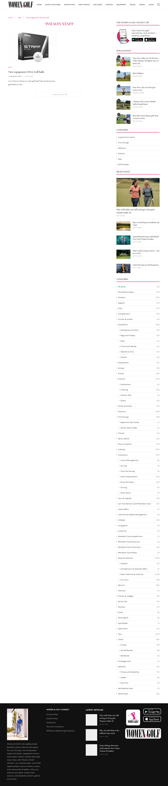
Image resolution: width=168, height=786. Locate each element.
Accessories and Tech (140, 330)
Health (140, 677)
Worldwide (140, 655)
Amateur (139, 297)
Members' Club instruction (139, 547)
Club (139, 308)
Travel (133, 4)
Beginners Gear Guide (140, 422)
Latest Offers (139, 509)
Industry (139, 449)
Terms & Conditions (55, 727)
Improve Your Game (126, 137)
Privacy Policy (52, 714)
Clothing (140, 389)
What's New (139, 694)
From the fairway (140, 471)
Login (151, 4)
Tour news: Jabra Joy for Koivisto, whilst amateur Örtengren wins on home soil (146, 60)
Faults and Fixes (139, 406)
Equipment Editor (16, 76)
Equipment (121, 4)
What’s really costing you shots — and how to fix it (146, 252)
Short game (139, 617)
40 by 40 (139, 286)
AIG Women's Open (139, 292)
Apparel (139, 303)
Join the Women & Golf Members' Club (139, 503)
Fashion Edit (140, 395)
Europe (139, 368)
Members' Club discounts (139, 541)
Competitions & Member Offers (140, 569)
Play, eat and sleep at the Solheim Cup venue (146, 224)
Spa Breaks (139, 623)
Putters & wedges (139, 596)
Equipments (139, 362)
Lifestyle (139, 520)
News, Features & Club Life (140, 574)
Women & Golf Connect (57, 710)
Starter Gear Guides (140, 428)
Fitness (139, 433)
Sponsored (139, 628)
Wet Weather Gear (139, 688)
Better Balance (138, 73)
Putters (140, 357)
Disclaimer (51, 723)
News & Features (53, 4)
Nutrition (140, 683)
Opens (142, 4)
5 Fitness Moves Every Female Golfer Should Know (144, 103)
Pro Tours (140, 580)
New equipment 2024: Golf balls (26, 71)
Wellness (97, 4)
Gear (120, 159)
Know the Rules (140, 482)
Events (139, 373)
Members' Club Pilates (139, 552)
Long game (139, 525)
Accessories (140, 384)
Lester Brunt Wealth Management (139, 514)
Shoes (140, 400)
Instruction (69, 4)
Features (139, 411)
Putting (140, 487)
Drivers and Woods (140, 346)
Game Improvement (140, 476)
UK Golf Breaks (140, 650)
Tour (139, 634)
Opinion (139, 585)
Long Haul (139, 531)
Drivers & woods (139, 319)
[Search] (158, 4)
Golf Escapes (123, 164)
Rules (139, 612)
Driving (140, 466)
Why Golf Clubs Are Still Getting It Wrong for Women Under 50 (135, 211)
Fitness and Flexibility (140, 672)
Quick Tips (139, 601)
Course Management (140, 460)
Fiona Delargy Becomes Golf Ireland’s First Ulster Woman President (146, 238)
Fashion (109, 4)
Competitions (139, 314)
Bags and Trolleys (140, 335)
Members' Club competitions (139, 536)
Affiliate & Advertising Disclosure (60, 731)
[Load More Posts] (59, 94)
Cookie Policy (52, 718)
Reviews (139, 607)
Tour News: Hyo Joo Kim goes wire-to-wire (144, 88)
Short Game (140, 493)
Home (39, 4)
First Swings (84, 4)
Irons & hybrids (139, 498)
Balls (140, 341)
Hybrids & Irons (140, 351)
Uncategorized (139, 661)
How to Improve (139, 444)
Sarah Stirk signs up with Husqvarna (145, 265)
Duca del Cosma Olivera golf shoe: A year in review (145, 117)
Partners (139, 590)
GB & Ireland (139, 438)
